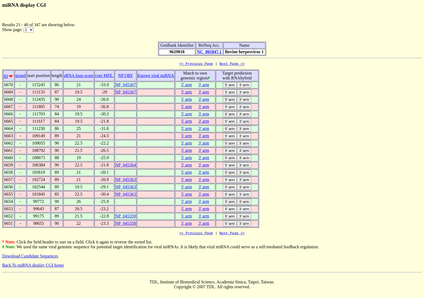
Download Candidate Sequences (30, 257)
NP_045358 (125, 224)
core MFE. (104, 76)
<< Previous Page (196, 64)
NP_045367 (125, 85)
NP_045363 (125, 180)
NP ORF (125, 76)
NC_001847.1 (209, 51)
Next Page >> (232, 64)
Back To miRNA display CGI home (33, 266)
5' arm (186, 85)
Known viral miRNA (155, 76)
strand (20, 76)
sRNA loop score (78, 76)
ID (6, 77)
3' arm (203, 85)
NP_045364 (125, 165)
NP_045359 (125, 217)
